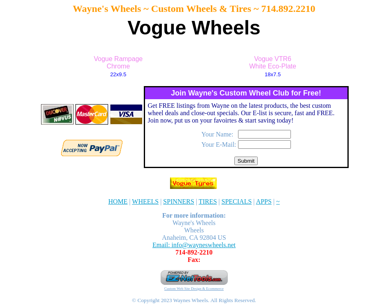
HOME (117, 201)
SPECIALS (237, 201)
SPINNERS (178, 201)
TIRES (208, 201)
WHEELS (145, 201)
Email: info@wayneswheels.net (194, 244)
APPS (264, 201)
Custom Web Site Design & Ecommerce (194, 289)
